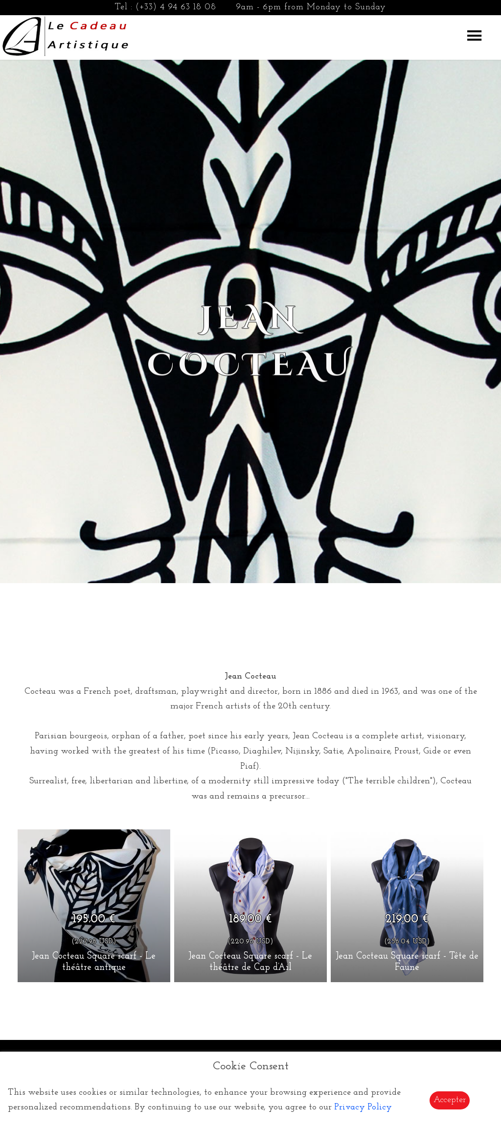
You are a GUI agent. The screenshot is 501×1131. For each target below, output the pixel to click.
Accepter (449, 1100)
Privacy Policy (363, 1107)
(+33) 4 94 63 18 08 (176, 7)
